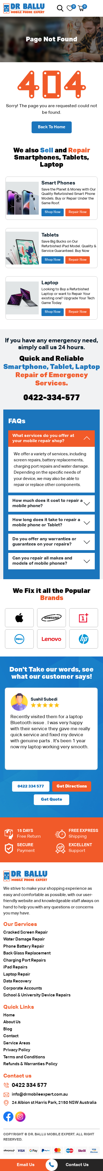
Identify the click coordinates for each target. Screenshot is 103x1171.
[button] (60, 8)
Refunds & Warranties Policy (30, 1064)
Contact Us (77, 1165)
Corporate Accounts (22, 988)
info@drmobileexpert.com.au (40, 1094)
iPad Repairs (15, 967)
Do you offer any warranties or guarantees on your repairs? (44, 542)
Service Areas (16, 1043)
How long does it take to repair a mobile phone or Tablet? (46, 522)
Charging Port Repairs (24, 960)
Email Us (26, 1165)
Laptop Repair (16, 974)
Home (9, 1015)
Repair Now (78, 212)
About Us (12, 1022)
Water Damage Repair (24, 939)
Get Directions (72, 786)
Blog (7, 1029)
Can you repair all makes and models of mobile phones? (42, 561)
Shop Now (52, 212)
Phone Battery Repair (23, 946)
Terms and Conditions (24, 1057)
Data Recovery (17, 981)
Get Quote (51, 799)
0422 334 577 (31, 786)
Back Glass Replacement (27, 953)
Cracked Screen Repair (25, 932)
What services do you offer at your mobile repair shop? (43, 438)
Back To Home (51, 127)
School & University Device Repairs (37, 995)
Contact (10, 1036)
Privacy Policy (16, 1050)
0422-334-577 (51, 398)
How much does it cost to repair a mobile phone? (47, 503)
